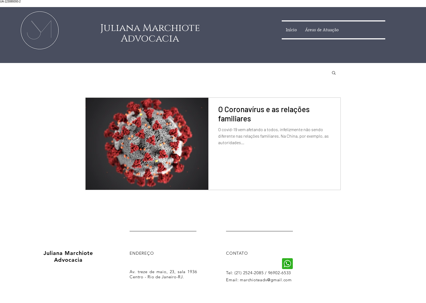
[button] (333, 73)
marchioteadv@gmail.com (266, 279)
